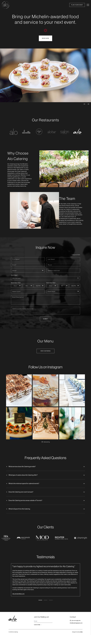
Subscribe (38, 625)
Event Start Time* (16, 283)
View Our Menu (45, 351)
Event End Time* (51, 283)
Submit (45, 319)
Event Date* (14, 275)
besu (81, 632)
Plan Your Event (77, 5)
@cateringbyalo (75, 621)
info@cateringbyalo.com (76, 623)
